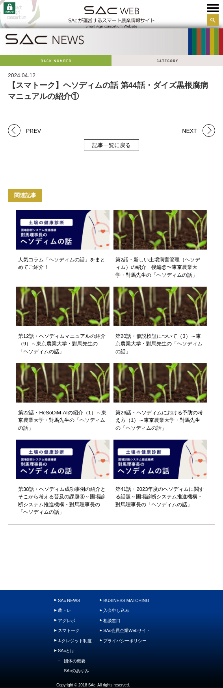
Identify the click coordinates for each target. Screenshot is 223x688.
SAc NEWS (69, 600)
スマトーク (69, 630)
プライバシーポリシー (125, 640)
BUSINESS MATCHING (126, 600)
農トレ (64, 610)
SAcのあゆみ (76, 670)
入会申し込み (116, 610)
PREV (33, 130)
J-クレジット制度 (75, 640)
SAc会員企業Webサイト (127, 630)
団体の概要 (74, 660)
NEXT (189, 130)
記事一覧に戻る (111, 145)
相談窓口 (112, 620)
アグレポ (66, 620)
